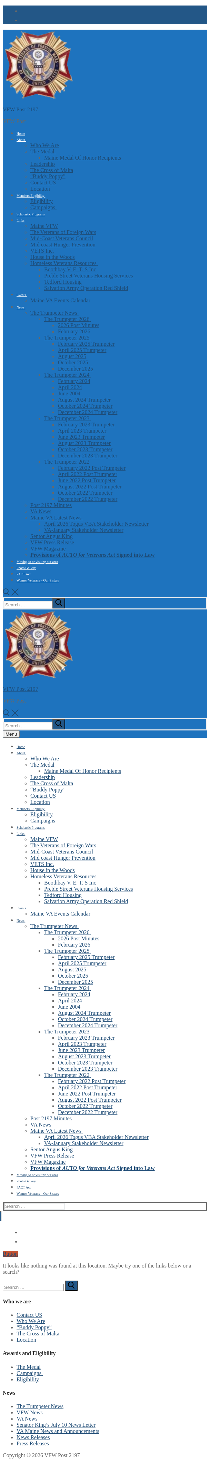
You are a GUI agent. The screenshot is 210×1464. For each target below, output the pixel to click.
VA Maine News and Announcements (58, 1431)
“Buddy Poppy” (34, 1327)
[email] (22, 19)
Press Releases (33, 1443)
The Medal (29, 1367)
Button (10, 1254)
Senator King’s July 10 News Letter (56, 1425)
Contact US (29, 1315)
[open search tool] (11, 594)
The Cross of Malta (38, 1333)
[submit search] (58, 603)
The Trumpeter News (40, 1406)
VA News (27, 1419)
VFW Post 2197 (20, 109)
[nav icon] (11, 734)
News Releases (33, 1437)
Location (26, 1340)
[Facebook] (22, 10)
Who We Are (31, 1321)
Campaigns (30, 1373)
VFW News (30, 1412)
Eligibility (28, 1379)
